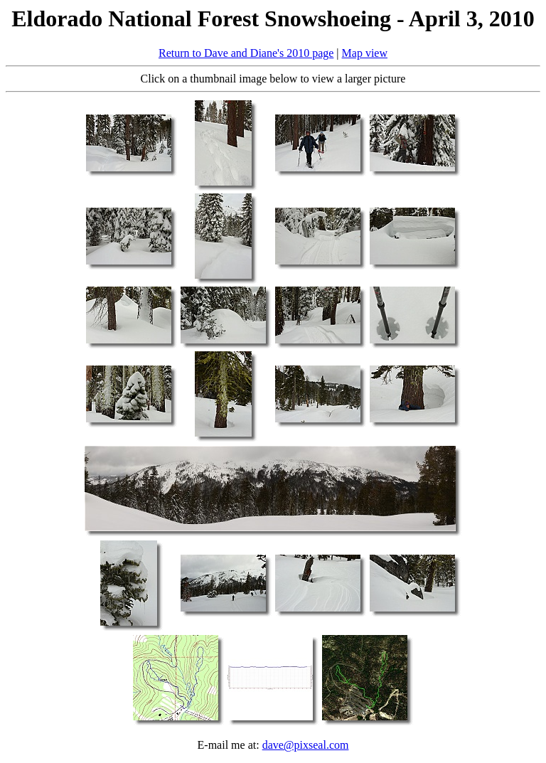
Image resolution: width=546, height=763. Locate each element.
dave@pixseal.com (305, 745)
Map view (364, 53)
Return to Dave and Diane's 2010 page (246, 53)
